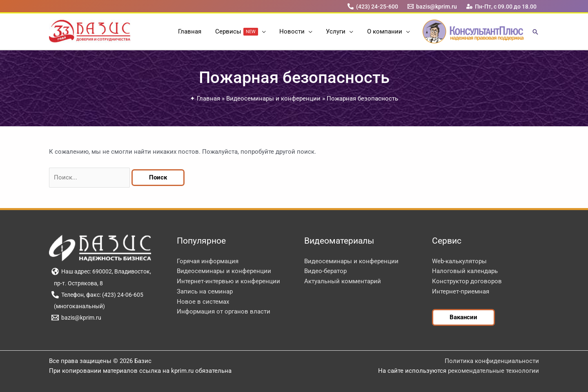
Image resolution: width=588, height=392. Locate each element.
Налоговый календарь (465, 271)
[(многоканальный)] (78, 306)
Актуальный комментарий (342, 281)
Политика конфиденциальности (492, 361)
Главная (208, 98)
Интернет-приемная (460, 291)
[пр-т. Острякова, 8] (77, 283)
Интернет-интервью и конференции (228, 281)
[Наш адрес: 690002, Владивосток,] (101, 271)
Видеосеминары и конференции (273, 98)
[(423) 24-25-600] (372, 6)
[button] (263, 31)
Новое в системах (203, 301)
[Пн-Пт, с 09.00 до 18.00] (501, 6)
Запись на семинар (205, 291)
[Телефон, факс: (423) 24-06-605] (97, 294)
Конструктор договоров (467, 281)
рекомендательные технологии (493, 370)
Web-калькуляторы (459, 261)
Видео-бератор (325, 271)
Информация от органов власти (223, 311)
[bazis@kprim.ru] (432, 6)
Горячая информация (207, 261)
